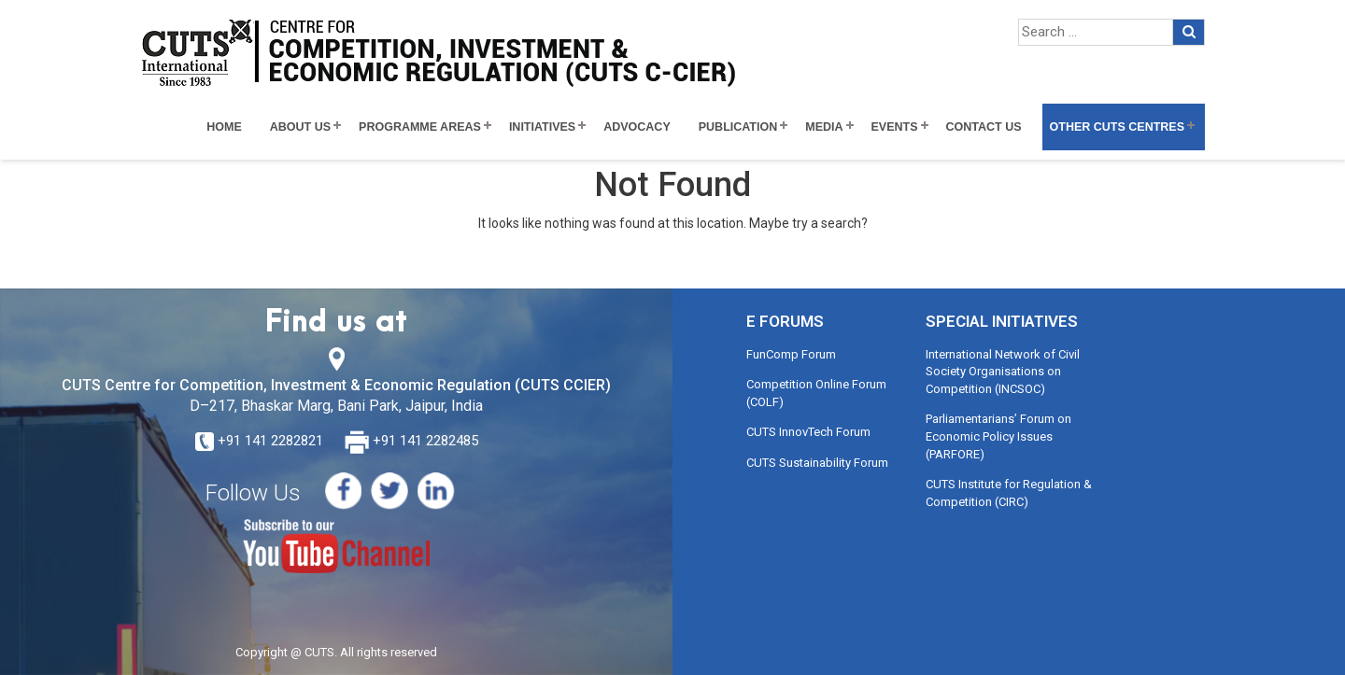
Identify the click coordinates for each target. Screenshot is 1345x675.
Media (823, 127)
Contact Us (984, 127)
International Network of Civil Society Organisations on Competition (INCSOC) (1003, 371)
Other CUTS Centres (1117, 127)
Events (894, 127)
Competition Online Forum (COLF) (816, 393)
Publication (738, 127)
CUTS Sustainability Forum (817, 463)
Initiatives (542, 127)
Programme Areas (420, 127)
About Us (300, 127)
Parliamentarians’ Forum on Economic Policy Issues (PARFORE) (998, 436)
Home (224, 127)
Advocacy (637, 127)
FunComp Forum (791, 354)
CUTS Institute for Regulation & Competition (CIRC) (1009, 493)
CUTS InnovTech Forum (808, 432)
